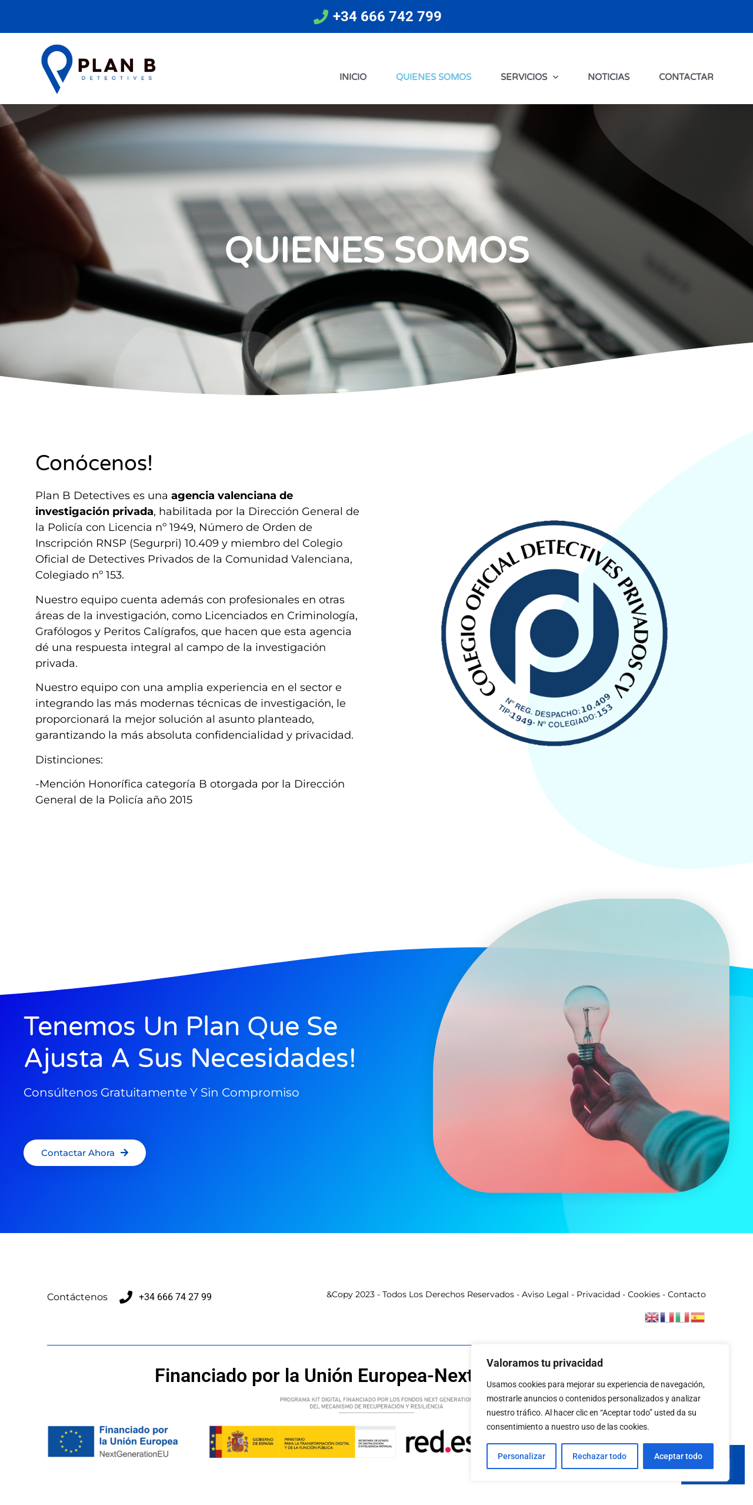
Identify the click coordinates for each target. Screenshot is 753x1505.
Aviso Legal (545, 1294)
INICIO (352, 77)
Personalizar (521, 1456)
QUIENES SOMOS (433, 77)
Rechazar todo (599, 1456)
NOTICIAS (608, 77)
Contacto (687, 1294)
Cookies (644, 1294)
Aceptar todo (678, 1456)
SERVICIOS (529, 77)
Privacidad (598, 1294)
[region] (600, 1412)
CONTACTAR (686, 77)
